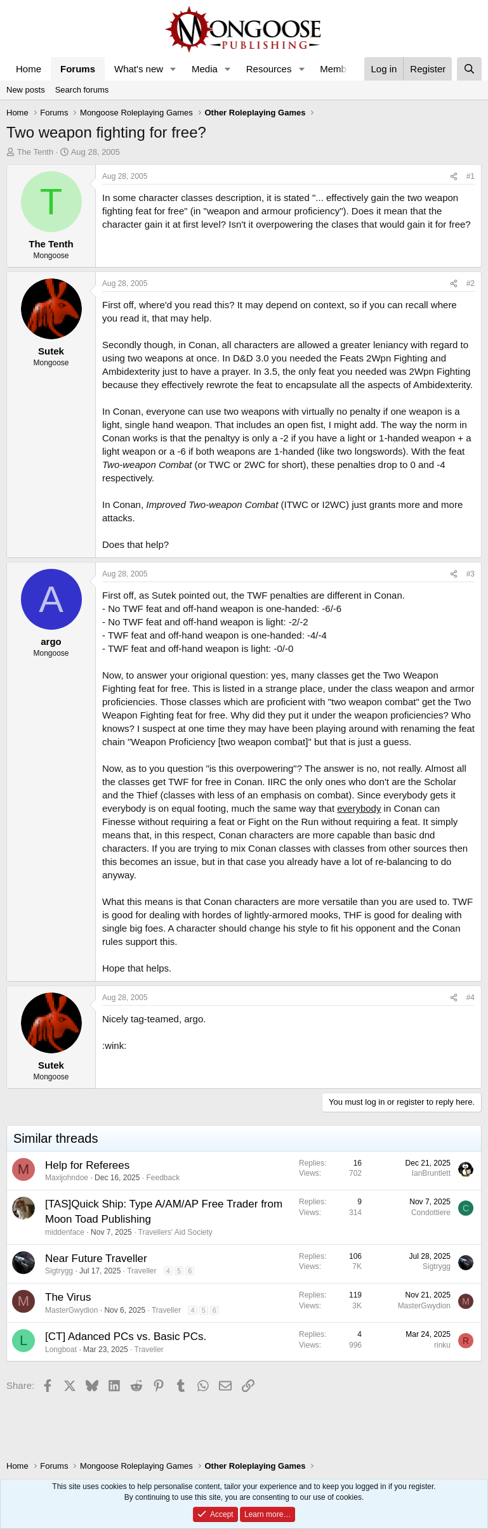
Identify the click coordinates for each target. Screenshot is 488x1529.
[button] (173, 69)
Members (340, 68)
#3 (470, 573)
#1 (470, 176)
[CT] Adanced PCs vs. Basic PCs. (125, 1337)
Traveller (141, 1270)
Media (205, 68)
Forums (77, 68)
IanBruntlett (431, 1173)
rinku (442, 1345)
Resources (269, 68)
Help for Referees (87, 1165)
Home (28, 68)
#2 (470, 283)
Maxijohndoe (66, 1177)
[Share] (453, 176)
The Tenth (35, 152)
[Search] (469, 69)
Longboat (61, 1349)
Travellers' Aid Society (175, 1232)
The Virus (68, 1297)
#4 (470, 997)
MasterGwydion (71, 1310)
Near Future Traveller (96, 1258)
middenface (64, 1232)
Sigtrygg (59, 1270)
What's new (138, 68)
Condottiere (431, 1212)
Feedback (163, 1177)
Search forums (82, 89)
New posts (25, 89)
